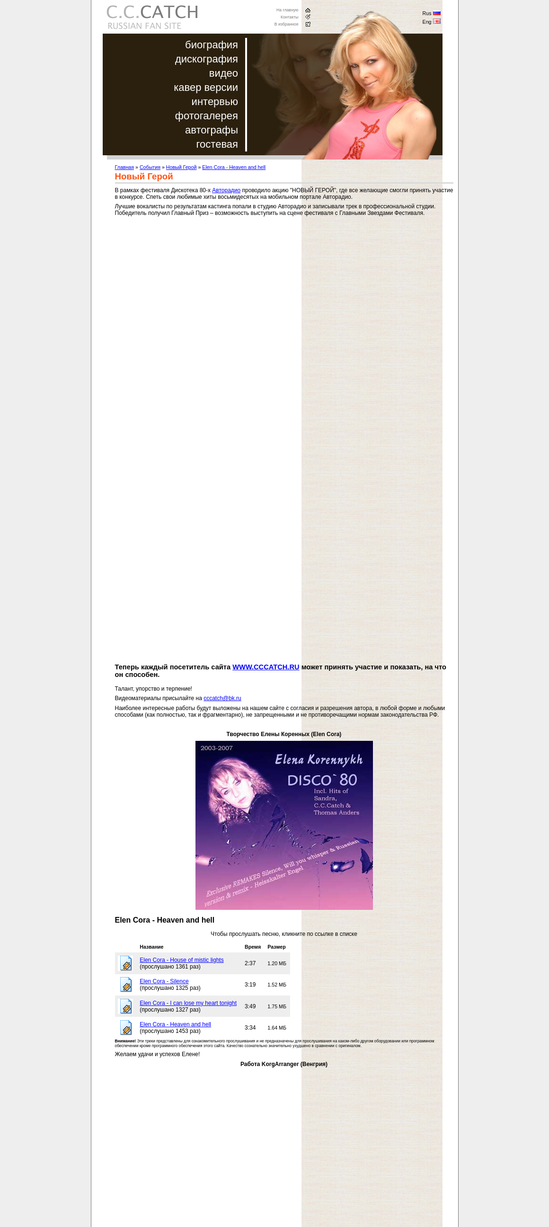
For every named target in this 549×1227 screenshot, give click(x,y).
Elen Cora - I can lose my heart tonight (188, 1003)
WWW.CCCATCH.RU (265, 667)
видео (223, 73)
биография (211, 45)
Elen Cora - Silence (164, 981)
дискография (206, 59)
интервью (215, 101)
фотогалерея (206, 116)
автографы (211, 130)
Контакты (289, 17)
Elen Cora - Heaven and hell (234, 167)
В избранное (286, 24)
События (150, 167)
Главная (124, 167)
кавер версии (206, 87)
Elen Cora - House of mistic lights (181, 960)
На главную (287, 10)
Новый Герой (181, 167)
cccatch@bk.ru (222, 698)
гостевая (217, 144)
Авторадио (226, 190)
